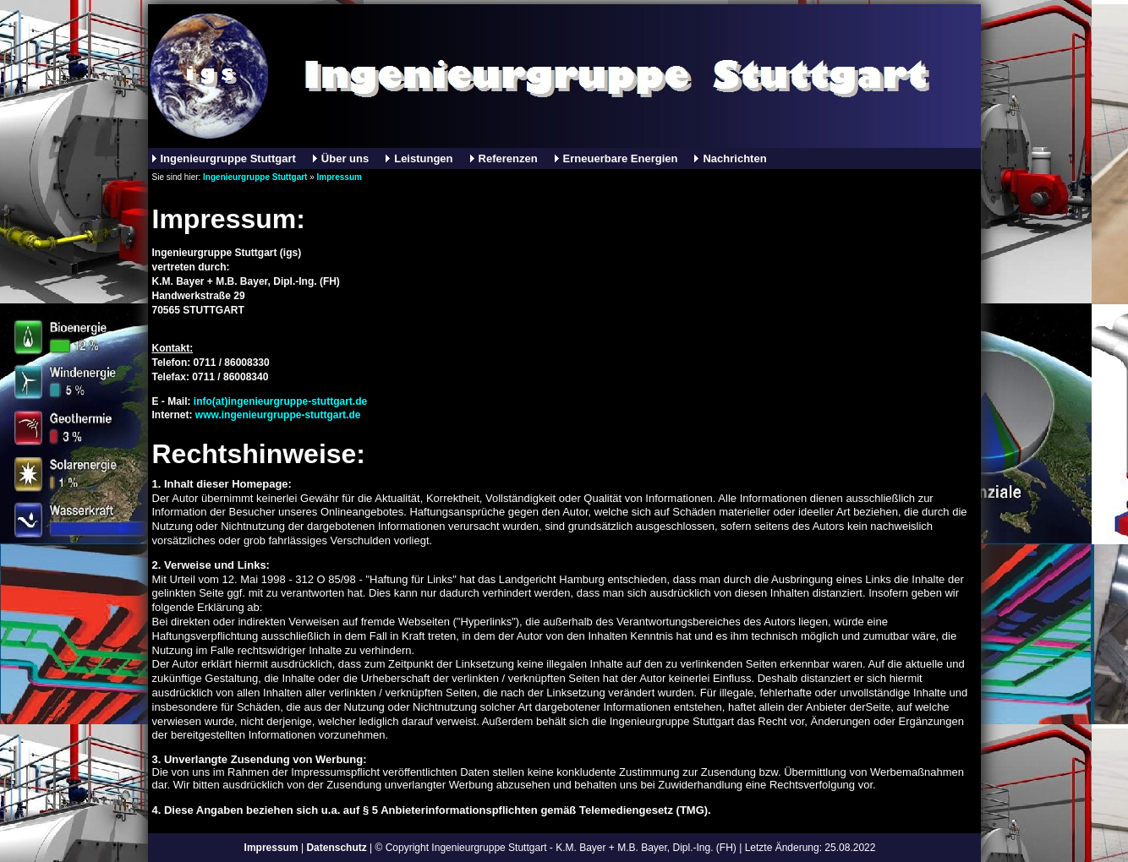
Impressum (339, 177)
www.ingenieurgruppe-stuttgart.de (278, 415)
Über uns (345, 158)
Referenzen (508, 158)
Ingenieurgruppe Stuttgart (228, 158)
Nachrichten (734, 158)
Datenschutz (336, 848)
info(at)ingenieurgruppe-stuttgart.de (280, 401)
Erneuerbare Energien (620, 158)
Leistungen (423, 158)
